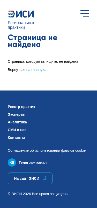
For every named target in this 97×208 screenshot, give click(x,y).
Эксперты (16, 114)
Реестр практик (21, 107)
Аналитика (17, 122)
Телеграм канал (27, 161)
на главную (35, 70)
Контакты (16, 137)
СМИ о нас (17, 130)
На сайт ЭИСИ (30, 178)
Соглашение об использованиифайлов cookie (47, 150)
